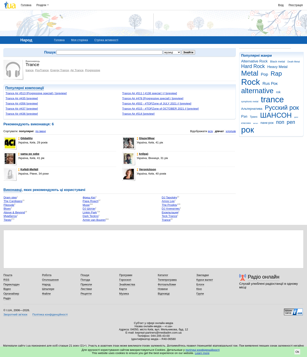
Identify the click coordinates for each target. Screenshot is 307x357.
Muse (86, 205)
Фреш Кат (89, 197)
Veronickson (146, 169)
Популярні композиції (24, 88)
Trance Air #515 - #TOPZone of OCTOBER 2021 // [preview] (160, 108)
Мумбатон (10, 216)
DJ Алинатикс (171, 208)
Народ (46, 284)
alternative (257, 91)
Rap (276, 73)
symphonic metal (249, 101)
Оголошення (50, 279)
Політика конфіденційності (50, 314)
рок (247, 129)
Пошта (7, 275)
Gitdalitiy (25, 138)
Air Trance (76, 70)
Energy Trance (59, 70)
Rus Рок (270, 83)
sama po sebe (28, 153)
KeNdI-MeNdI (28, 169)
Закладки (202, 275)
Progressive (92, 70)
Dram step (10, 197)
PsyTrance (42, 70)
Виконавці (12, 190)
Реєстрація (296, 5)
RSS (6, 279)
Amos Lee (168, 201)
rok (278, 92)
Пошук (85, 275)
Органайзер (11, 293)
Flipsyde (9, 205)
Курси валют (204, 279)
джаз (296, 117)
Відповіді (164, 293)
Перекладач (11, 284)
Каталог (163, 275)
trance (272, 99)
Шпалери (48, 289)
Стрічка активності (106, 40)
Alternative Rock (254, 61)
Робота (46, 275)
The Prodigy (169, 205)
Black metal (277, 61)
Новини (163, 289)
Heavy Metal (277, 67)
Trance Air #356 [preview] (22, 103)
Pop (264, 74)
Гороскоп (125, 279)
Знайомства (127, 284)
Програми (125, 275)
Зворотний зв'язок (15, 314)
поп (280, 122)
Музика (124, 293)
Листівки (86, 289)
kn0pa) (142, 153)
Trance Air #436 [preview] (22, 113)
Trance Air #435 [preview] (22, 98)
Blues (7, 208)
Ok (297, 351)
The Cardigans (13, 201)
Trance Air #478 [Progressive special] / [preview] (152, 98)
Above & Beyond (14, 212)
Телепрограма (167, 279)
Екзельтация (170, 212)
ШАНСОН (276, 115)
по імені (40, 131)
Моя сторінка (79, 40)
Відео (7, 289)
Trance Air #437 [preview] (22, 108)
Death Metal (293, 61)
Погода (85, 279)
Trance (166, 219)
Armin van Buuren (94, 219)
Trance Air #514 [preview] (138, 113)
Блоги (200, 284)
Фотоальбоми (167, 284)
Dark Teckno (90, 216)
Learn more (202, 353)
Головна (26, 5)
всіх (210, 131)
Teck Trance (169, 216)
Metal (249, 73)
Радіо (7, 298)
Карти (123, 289)
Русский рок (282, 107)
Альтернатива (251, 108)
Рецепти (86, 293)
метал (255, 123)
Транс (254, 116)
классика (246, 123)
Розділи (41, 5)
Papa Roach (90, 201)
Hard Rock (253, 66)
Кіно (199, 289)
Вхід (281, 5)
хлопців (231, 131)
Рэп (244, 116)
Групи (200, 293)
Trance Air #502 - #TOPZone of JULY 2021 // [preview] (156, 103)
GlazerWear (146, 138)
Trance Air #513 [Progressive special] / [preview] (36, 93)
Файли (46, 293)
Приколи (86, 284)
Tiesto (7, 219)
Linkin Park (90, 212)
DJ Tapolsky (169, 197)
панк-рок (267, 122)
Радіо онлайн (263, 277)
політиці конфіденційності (202, 349)
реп (291, 122)
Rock (250, 82)
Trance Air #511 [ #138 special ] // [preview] (149, 93)
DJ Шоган (89, 208)
